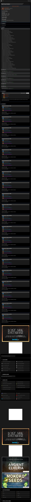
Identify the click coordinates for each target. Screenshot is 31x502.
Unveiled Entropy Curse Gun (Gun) (6, 62)
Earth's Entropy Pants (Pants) (6, 33)
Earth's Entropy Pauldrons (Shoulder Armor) (8, 35)
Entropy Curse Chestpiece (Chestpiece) (7, 58)
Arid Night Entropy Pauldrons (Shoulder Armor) (8, 55)
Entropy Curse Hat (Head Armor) (6, 57)
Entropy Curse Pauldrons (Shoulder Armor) (7, 61)
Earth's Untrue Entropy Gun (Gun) (6, 36)
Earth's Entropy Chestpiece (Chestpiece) (7, 32)
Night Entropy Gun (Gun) (5, 43)
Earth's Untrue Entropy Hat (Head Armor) (7, 37)
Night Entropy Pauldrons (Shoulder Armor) (7, 48)
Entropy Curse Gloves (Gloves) (6, 60)
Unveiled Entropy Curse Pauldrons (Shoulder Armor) (9, 68)
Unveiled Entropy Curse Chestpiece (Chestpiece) (8, 64)
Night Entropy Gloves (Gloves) (6, 47)
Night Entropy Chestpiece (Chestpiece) (7, 45)
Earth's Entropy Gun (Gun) (5, 30)
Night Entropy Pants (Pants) (5, 46)
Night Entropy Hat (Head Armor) (6, 44)
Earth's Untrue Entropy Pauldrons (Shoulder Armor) (9, 42)
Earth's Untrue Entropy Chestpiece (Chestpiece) (8, 38)
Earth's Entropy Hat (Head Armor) (6, 31)
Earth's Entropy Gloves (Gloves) (6, 34)
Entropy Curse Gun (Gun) (5, 56)
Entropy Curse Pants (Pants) (5, 59)
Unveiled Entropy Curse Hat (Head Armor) (7, 63)
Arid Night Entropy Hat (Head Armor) (7, 50)
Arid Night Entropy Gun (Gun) (6, 49)
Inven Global (6, 1)
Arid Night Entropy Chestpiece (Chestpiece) (8, 51)
